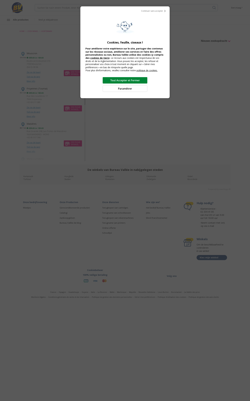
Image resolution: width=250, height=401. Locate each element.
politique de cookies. (147, 70)
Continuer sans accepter (154, 11)
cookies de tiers (99, 57)
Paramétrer (125, 88)
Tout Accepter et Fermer (125, 80)
